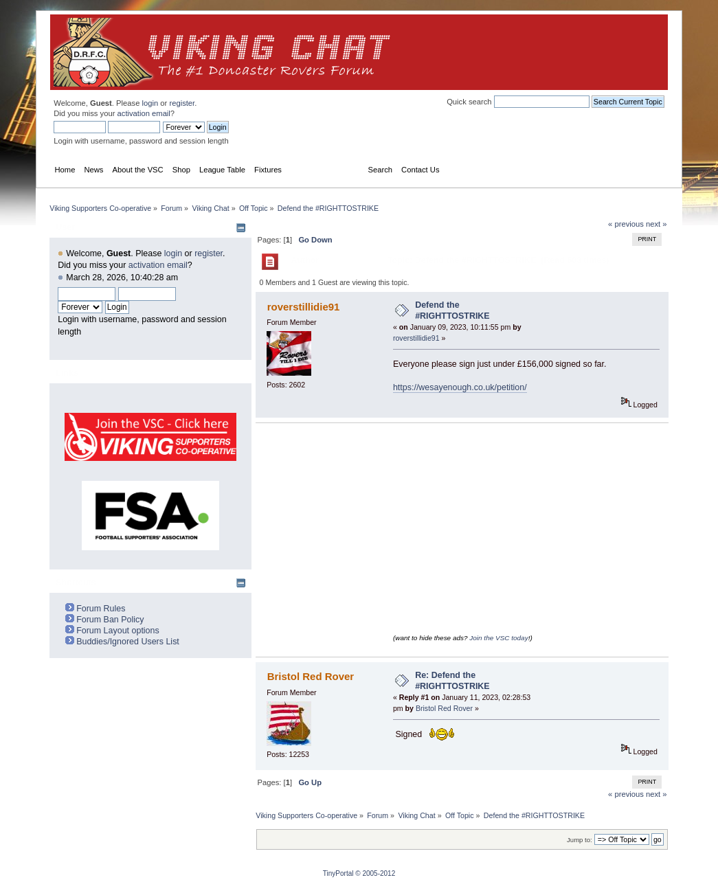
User (65, 227)
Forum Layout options (117, 630)
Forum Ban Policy (110, 619)
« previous (626, 224)
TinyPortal (338, 873)
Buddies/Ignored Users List (127, 641)
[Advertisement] (411, 52)
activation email (143, 113)
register (181, 103)
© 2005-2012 (375, 873)
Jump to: (579, 840)
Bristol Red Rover (310, 676)
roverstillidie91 (303, 307)
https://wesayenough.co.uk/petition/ (460, 387)
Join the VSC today (498, 638)
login (150, 103)
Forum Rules (100, 608)
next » (656, 224)
